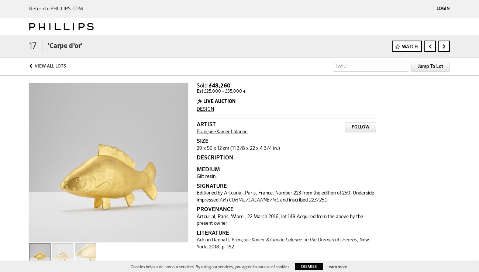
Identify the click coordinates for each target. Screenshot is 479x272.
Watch (410, 47)
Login (443, 9)
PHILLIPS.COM (67, 9)
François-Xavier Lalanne (222, 132)
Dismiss (309, 267)
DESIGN (205, 109)
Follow (360, 127)
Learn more (337, 267)
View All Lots (50, 66)
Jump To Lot (430, 66)
